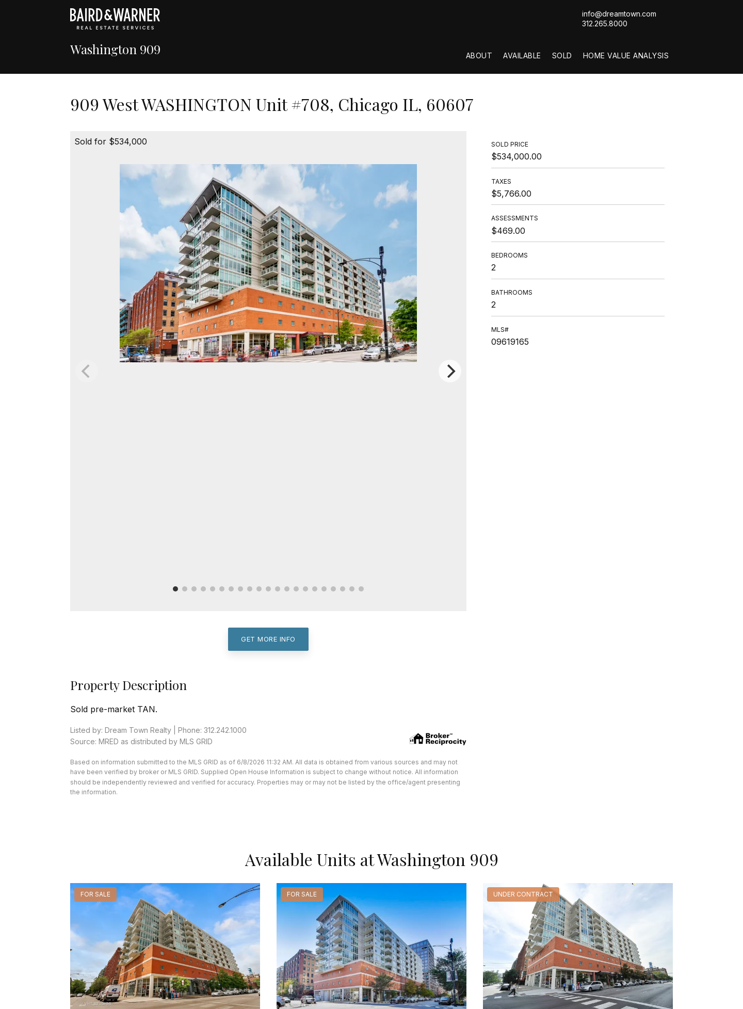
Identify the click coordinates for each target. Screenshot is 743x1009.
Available (522, 55)
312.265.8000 (604, 23)
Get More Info (268, 639)
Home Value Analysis (626, 55)
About (479, 55)
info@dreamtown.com (619, 13)
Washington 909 (115, 49)
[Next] (450, 371)
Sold (562, 55)
